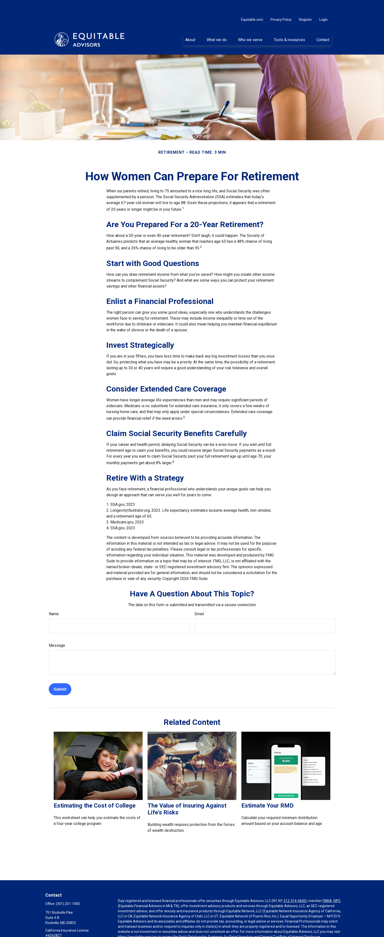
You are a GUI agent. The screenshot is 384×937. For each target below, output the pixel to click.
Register (305, 5)
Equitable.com (252, 5)
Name (54, 599)
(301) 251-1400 (68, 889)
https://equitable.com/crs (137, 922)
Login (323, 5)
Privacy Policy (281, 5)
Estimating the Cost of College (95, 790)
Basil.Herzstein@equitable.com (69, 929)
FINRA (327, 886)
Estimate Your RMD (267, 790)
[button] (190, 24)
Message (57, 630)
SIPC (337, 886)
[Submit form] (60, 675)
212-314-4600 (295, 886)
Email (199, 599)
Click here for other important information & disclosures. (161, 931)
